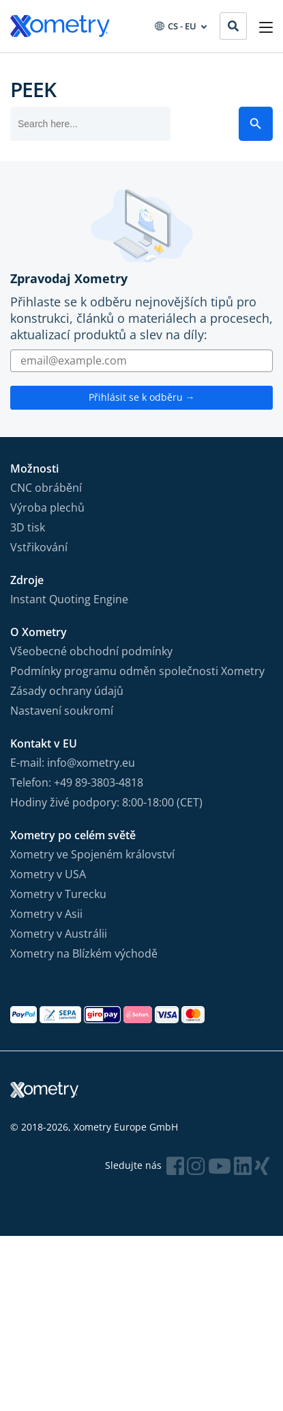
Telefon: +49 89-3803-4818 (76, 782)
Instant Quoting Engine (69, 599)
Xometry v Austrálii (58, 933)
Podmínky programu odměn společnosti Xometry (137, 670)
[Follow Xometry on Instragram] (196, 1166)
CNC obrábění (46, 487)
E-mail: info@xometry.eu (72, 762)
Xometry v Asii (46, 913)
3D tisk (27, 527)
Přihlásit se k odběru (142, 397)
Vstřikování (39, 547)
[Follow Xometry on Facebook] (175, 1166)
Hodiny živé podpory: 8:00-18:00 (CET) (106, 802)
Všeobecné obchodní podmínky (91, 651)
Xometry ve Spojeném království (92, 854)
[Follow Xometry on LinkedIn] (243, 1166)
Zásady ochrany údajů (66, 690)
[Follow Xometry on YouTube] (219, 1166)
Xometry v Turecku (58, 893)
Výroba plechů (47, 507)
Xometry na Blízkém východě (84, 953)
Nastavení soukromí (61, 710)
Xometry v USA (48, 874)
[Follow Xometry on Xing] (262, 1166)
